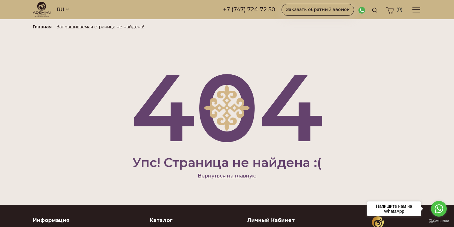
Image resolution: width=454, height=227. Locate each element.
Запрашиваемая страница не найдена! (100, 27)
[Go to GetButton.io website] (439, 221)
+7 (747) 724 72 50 (249, 9)
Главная (42, 27)
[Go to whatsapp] (439, 209)
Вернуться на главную (227, 176)
